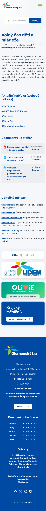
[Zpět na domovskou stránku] (11, 5)
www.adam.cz (8, 222)
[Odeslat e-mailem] (32, 255)
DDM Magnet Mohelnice (13, 126)
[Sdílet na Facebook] (21, 255)
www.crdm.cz (8, 212)
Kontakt (23, 406)
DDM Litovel (7, 116)
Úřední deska (23, 467)
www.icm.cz (7, 238)
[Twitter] (20, 491)
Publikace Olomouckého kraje (23, 464)
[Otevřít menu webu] (40, 5)
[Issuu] (30, 491)
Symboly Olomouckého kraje (23, 461)
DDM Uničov (7, 121)
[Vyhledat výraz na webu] (19, 21)
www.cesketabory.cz (11, 230)
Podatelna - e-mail (23, 379)
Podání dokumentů (23, 388)
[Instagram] (25, 491)
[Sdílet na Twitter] (27, 255)
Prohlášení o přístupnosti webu (23, 476)
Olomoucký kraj (9, 45)
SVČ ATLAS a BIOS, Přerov (14, 111)
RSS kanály (23, 482)
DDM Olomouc (8, 106)
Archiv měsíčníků (20, 319)
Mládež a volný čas (8, 48)
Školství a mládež (25, 45)
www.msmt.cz (8, 205)
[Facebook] (15, 491)
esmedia (28, 502)
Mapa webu (23, 479)
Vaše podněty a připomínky (23, 458)
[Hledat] (35, 20)
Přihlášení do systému (23, 455)
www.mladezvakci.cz (11, 217)
